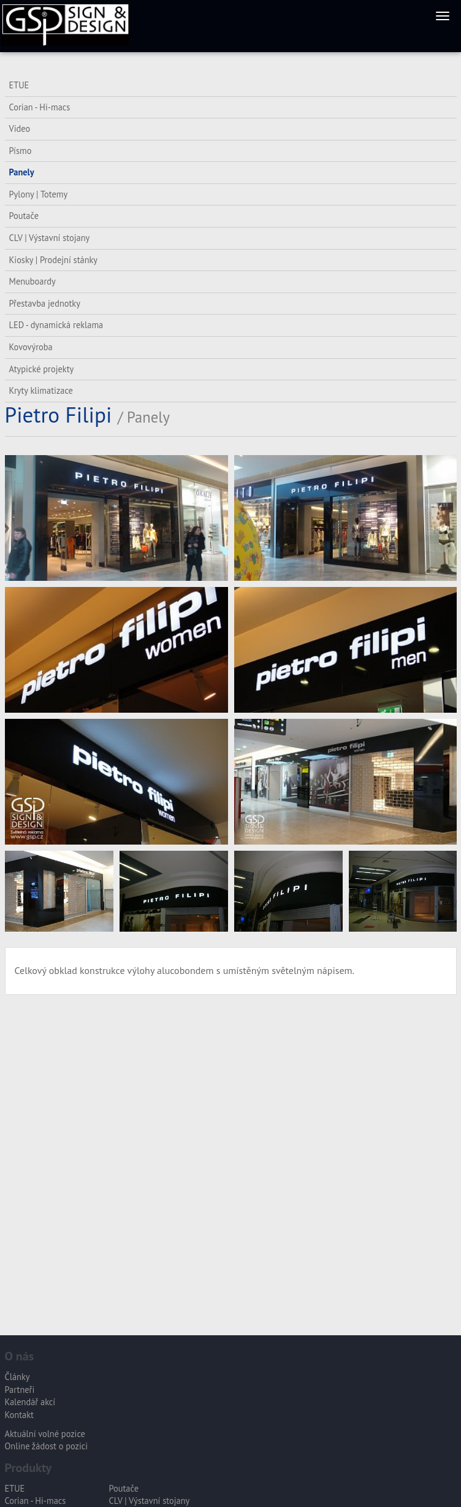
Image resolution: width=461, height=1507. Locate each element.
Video (20, 128)
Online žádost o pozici (46, 1446)
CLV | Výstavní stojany (49, 237)
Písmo (20, 150)
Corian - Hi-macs (39, 107)
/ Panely (144, 417)
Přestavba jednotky (44, 303)
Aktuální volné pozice (45, 1434)
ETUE (19, 85)
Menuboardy (32, 281)
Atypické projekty (41, 369)
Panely (21, 172)
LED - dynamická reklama (56, 325)
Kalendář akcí (30, 1402)
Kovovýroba (31, 347)
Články (17, 1376)
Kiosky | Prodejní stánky (53, 260)
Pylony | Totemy (38, 194)
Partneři (20, 1389)
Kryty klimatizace (41, 390)
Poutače (24, 215)
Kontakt (19, 1415)
